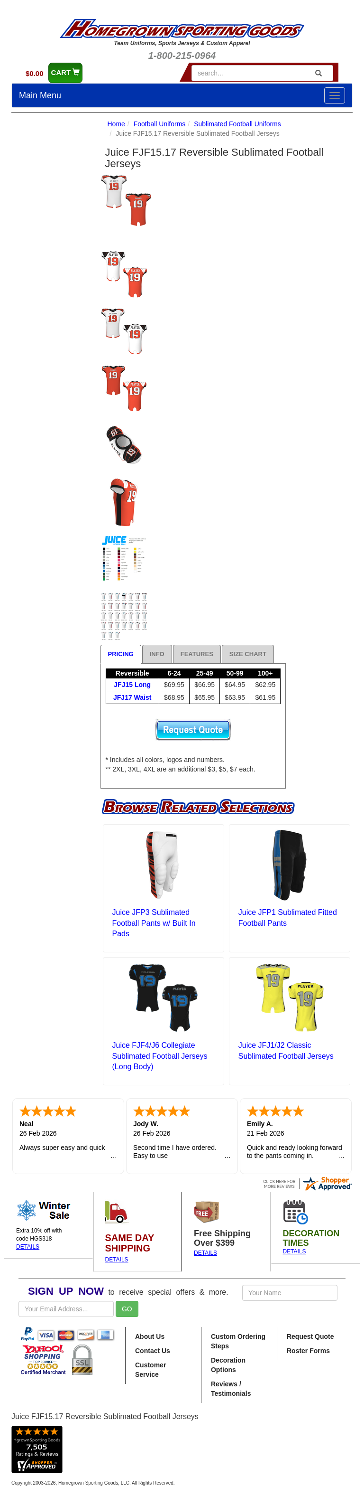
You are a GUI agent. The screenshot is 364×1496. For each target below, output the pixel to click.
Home (116, 124)
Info (157, 654)
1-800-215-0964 (182, 55)
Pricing (121, 654)
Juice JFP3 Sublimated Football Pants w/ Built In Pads (154, 923)
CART (65, 72)
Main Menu (40, 95)
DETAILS (27, 1246)
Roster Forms (308, 1351)
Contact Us (152, 1351)
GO (127, 1309)
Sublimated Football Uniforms (237, 124)
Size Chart (247, 654)
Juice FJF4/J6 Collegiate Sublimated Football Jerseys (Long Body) (160, 1056)
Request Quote (310, 1336)
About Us (149, 1336)
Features (197, 654)
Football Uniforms (160, 124)
